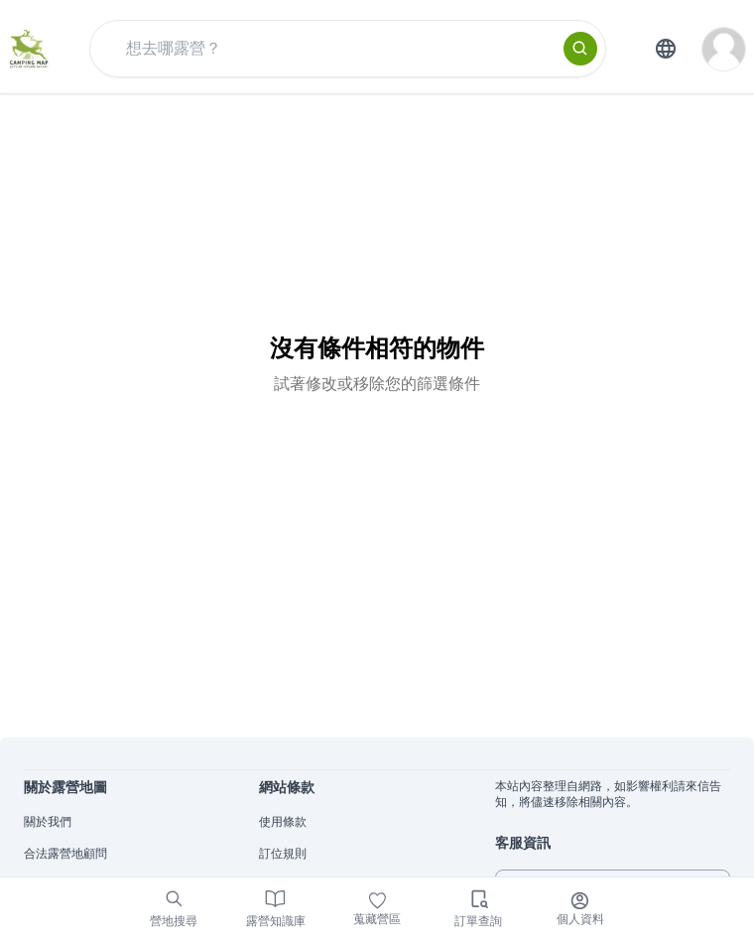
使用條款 (283, 822)
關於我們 (47, 822)
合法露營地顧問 (65, 854)
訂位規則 (283, 854)
